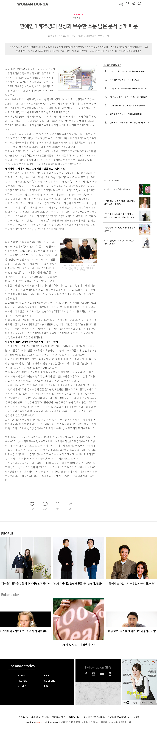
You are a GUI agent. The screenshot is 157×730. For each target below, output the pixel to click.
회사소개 (79, 717)
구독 (143, 702)
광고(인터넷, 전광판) (91, 717)
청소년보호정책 (133, 717)
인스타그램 (93, 674)
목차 (135, 702)
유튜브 (102, 674)
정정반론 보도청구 (58, 717)
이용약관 (109, 717)
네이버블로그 (110, 674)
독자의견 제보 (46, 717)
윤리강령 (37, 717)
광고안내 (29, 717)
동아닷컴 (72, 717)
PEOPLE (78, 14)
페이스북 (86, 674)
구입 (151, 702)
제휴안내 (102, 717)
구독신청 (22, 717)
